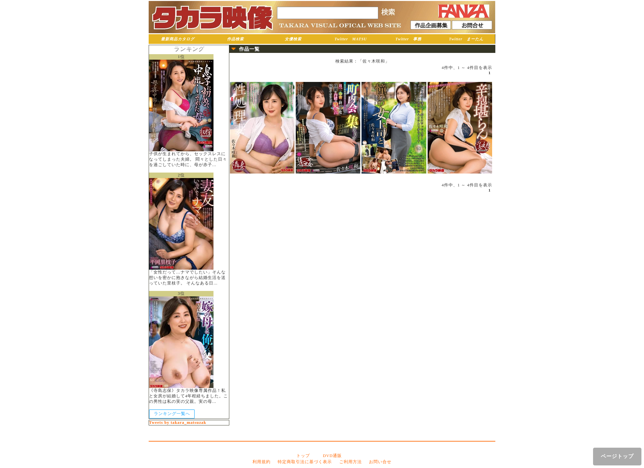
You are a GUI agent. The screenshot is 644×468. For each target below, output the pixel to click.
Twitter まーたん (466, 39)
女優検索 (293, 39)
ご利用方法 (350, 462)
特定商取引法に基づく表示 (305, 462)
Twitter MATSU (350, 39)
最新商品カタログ (177, 39)
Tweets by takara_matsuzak (177, 422)
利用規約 (262, 462)
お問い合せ (380, 462)
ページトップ (617, 456)
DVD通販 (332, 455)
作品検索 (235, 39)
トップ (303, 455)
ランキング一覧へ (172, 414)
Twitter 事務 (408, 39)
